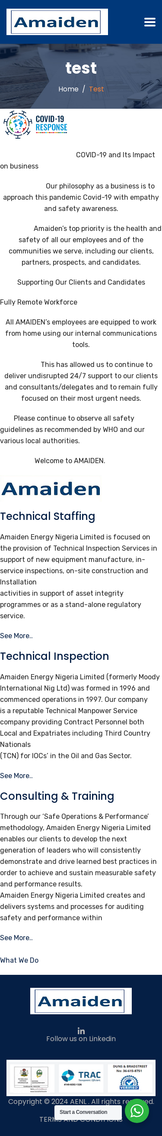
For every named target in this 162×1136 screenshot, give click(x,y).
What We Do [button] (19, 960)
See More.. (16, 636)
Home (68, 89)
